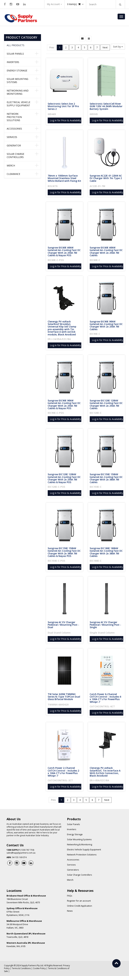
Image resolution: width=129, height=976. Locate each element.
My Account (54, 4)
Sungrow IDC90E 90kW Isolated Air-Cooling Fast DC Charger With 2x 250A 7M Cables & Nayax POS (64, 404)
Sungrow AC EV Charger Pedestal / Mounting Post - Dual (64, 625)
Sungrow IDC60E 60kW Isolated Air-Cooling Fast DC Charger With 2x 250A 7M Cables (106, 251)
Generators (73, 869)
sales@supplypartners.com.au (21, 852)
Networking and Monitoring (18, 92)
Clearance (13, 174)
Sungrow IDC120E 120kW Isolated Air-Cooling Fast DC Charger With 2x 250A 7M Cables (106, 404)
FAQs (69, 895)
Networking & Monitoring (79, 844)
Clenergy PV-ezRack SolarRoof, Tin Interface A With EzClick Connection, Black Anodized (105, 771)
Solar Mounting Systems (17, 80)
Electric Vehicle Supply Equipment (84, 849)
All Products (15, 45)
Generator (14, 145)
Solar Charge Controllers (15, 155)
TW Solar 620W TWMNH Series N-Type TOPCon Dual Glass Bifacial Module (64, 696)
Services (12, 137)
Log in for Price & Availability (65, 120)
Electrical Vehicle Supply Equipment (18, 104)
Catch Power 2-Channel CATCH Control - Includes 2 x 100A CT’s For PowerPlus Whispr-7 (64, 771)
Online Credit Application (79, 905)
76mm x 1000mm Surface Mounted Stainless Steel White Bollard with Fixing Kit (64, 178)
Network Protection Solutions (14, 117)
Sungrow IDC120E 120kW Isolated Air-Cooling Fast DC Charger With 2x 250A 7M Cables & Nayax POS (64, 478)
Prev (51, 47)
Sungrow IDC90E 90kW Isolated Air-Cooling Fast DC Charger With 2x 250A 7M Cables (106, 325)
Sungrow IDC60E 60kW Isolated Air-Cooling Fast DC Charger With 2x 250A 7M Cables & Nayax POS (64, 251)
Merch (11, 165)
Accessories (14, 128)
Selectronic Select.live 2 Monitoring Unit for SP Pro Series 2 (64, 106)
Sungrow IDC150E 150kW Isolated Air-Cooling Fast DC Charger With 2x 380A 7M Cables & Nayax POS (64, 552)
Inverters (13, 62)
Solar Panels (15, 53)
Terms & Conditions (21, 968)
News (70, 910)
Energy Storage (17, 70)
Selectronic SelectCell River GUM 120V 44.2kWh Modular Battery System (106, 106)
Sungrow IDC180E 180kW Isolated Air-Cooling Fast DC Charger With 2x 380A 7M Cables (106, 552)
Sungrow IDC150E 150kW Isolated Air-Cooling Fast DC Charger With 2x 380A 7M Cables (106, 478)
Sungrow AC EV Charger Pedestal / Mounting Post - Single (106, 625)
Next (105, 47)
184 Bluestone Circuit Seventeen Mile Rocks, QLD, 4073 (26, 899)
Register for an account (79, 900)
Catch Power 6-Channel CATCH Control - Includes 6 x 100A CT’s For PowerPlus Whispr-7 (106, 697)
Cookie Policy (39, 968)
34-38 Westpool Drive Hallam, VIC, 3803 (24, 924)
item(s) (75, 4)
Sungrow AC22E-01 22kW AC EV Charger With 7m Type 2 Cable (106, 178)
